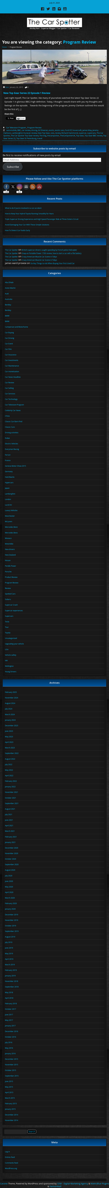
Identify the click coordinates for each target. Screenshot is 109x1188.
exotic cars (59, 130)
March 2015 (10, 1098)
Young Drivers (10, 671)
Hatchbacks (9, 477)
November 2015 (11, 1064)
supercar (82, 133)
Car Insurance (10, 354)
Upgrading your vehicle (14, 644)
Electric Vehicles (11, 443)
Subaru (8, 599)
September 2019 (12, 931)
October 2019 (10, 925)
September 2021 (12, 803)
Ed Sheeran (43, 130)
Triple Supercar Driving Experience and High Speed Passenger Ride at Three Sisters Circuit (41, 219)
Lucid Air (8, 505)
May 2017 (9, 1020)
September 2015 (12, 1076)
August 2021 (10, 809)
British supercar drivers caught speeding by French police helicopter (49, 250)
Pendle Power (10, 566)
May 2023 (9, 736)
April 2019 (9, 959)
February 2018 (11, 1003)
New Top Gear (44, 133)
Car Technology (11, 399)
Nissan (8, 560)
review (58, 133)
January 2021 (10, 842)
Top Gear (80, 135)
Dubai (7, 438)
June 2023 (9, 731)
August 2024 (10, 703)
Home (4, 47)
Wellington (9, 666)
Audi (7, 293)
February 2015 (11, 1103)
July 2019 (8, 942)
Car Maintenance (12, 366)
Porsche (8, 571)
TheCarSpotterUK (67, 135)
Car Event (9, 343)
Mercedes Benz (11, 527)
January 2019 (10, 975)
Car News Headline (13, 377)
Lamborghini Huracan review (24, 133)
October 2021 (10, 798)
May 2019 (9, 953)
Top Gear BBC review (93, 135)
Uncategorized (11, 638)
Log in (7, 1151)
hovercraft (77, 130)
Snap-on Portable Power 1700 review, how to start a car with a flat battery (51, 253)
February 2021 (11, 837)
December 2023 (11, 725)
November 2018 (11, 981)
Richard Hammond (69, 133)
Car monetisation (12, 371)
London (8, 499)
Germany (9, 471)
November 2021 (11, 792)
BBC (19, 130)
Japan (7, 488)
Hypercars (9, 482)
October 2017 (10, 1009)
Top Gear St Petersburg (26, 138)
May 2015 (9, 1087)
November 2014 (11, 1120)
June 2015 (9, 1081)
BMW (7, 316)
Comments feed (11, 1163)
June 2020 (9, 881)
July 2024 (8, 709)
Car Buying (9, 332)
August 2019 (10, 937)
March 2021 (10, 831)
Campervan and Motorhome (16, 327)
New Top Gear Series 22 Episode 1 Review (26, 93)
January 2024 (10, 720)
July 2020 (8, 875)
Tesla (7, 621)
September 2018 (12, 987)
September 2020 (12, 864)
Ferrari (8, 455)
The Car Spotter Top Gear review (25, 135)
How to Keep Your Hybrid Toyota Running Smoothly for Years (29, 213)
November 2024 (11, 697)
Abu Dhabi (9, 282)
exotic (51, 130)
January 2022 (10, 786)
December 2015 (11, 1059)
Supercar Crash (11, 605)
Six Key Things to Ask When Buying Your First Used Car (52, 263)
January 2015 (10, 1109)
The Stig (42, 135)
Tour (7, 627)
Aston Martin (10, 288)
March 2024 (10, 714)
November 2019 (11, 920)
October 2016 (10, 1037)
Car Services (10, 393)
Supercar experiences (14, 610)
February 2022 (11, 781)
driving (34, 130)
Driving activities (11, 432)
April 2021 (9, 825)
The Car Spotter (11, 250)
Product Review (11, 577)
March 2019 (10, 964)
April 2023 (9, 742)
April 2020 (9, 892)
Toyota (7, 632)
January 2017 (10, 1025)
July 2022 (8, 764)
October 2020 (10, 859)
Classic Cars (10, 427)
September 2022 (12, 753)
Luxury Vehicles (11, 510)
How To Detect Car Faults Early (17, 230)
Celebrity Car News (13, 410)
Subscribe (13, 167)
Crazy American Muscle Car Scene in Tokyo (39, 256)
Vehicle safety (10, 655)
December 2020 (11, 848)
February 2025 (11, 692)
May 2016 (9, 1048)
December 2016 (11, 1031)
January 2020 (10, 909)
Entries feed (10, 1157)
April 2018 (9, 998)
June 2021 (9, 820)
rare (52, 133)
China (7, 416)
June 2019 (9, 948)
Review (8, 588)
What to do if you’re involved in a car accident (23, 208)
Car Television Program (16, 127)
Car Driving (9, 338)
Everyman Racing (12, 449)
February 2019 (11, 970)
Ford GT (68, 130)
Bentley (8, 304)
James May (87, 130)
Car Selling (9, 388)
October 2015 (10, 1070)
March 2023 (10, 747)
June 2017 (9, 1014)
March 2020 (10, 898)
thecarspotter (53, 135)
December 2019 (11, 914)
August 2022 (10, 759)
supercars (91, 133)
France (8, 460)
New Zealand (10, 555)
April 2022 (9, 775)
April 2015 (9, 1092)
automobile (11, 130)
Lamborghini (10, 494)
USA (6, 649)
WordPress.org (11, 1168)
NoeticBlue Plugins (100, 1183)
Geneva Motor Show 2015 (15, 466)
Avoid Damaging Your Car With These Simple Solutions (27, 224)
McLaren (8, 521)
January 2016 (10, 1053)
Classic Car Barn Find (13, 421)
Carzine (4, 1183)
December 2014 (11, 1115)
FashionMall (55, 1186)
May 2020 (9, 887)
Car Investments (11, 360)
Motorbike (9, 544)
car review (26, 130)
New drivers (10, 549)
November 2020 (11, 853)
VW (6, 660)
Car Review (9, 382)
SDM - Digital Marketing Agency (72, 1183)
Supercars (9, 616)
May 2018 (9, 992)
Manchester (10, 516)
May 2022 (9, 770)
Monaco (8, 538)
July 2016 (8, 1042)
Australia (8, 299)
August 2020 (10, 870)
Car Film (8, 349)
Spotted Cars (10, 594)
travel (39, 138)
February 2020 (11, 903)
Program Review (79, 42)
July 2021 (8, 814)
